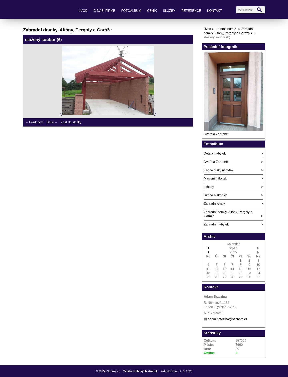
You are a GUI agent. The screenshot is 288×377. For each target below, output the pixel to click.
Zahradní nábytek (216, 224)
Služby (169, 10)
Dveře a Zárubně (216, 134)
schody (209, 186)
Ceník (152, 10)
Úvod (83, 10)
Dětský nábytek (215, 153)
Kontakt (214, 10)
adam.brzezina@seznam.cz (227, 319)
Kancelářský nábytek (218, 170)
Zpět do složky (71, 122)
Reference (191, 10)
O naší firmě (104, 10)
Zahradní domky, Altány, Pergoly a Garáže (228, 214)
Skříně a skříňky (215, 195)
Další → (52, 122)
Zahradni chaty (214, 203)
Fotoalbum (131, 10)
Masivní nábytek (215, 178)
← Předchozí (34, 122)
